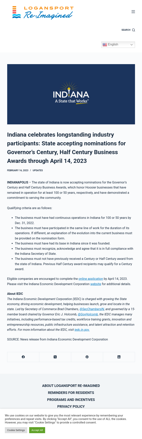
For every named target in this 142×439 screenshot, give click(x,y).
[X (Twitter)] (55, 357)
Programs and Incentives (71, 400)
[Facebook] (23, 357)
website (95, 284)
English (110, 44)
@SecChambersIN (92, 309)
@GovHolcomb (88, 314)
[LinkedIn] (119, 357)
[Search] (128, 30)
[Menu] (133, 11)
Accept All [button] (37, 430)
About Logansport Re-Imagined (71, 386)
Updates (38, 170)
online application (91, 279)
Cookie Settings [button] (16, 430)
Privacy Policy (71, 406)
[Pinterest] (87, 357)
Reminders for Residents (71, 393)
